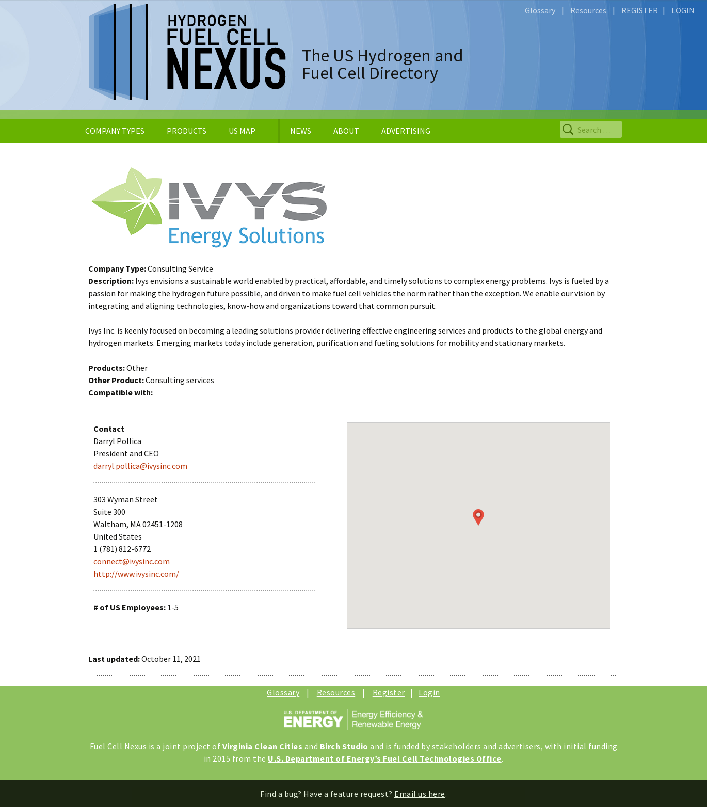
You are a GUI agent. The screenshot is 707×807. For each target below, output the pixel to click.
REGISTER (639, 10)
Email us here (419, 793)
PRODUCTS (186, 130)
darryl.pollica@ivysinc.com (140, 466)
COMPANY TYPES (114, 130)
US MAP (242, 130)
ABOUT (346, 130)
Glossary (540, 10)
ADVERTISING (405, 130)
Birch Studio (344, 746)
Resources (588, 10)
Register (389, 692)
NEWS (300, 130)
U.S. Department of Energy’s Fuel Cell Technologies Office (385, 758)
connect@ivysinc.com (131, 561)
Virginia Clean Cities (262, 746)
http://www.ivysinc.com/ (136, 573)
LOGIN (683, 10)
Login (429, 692)
